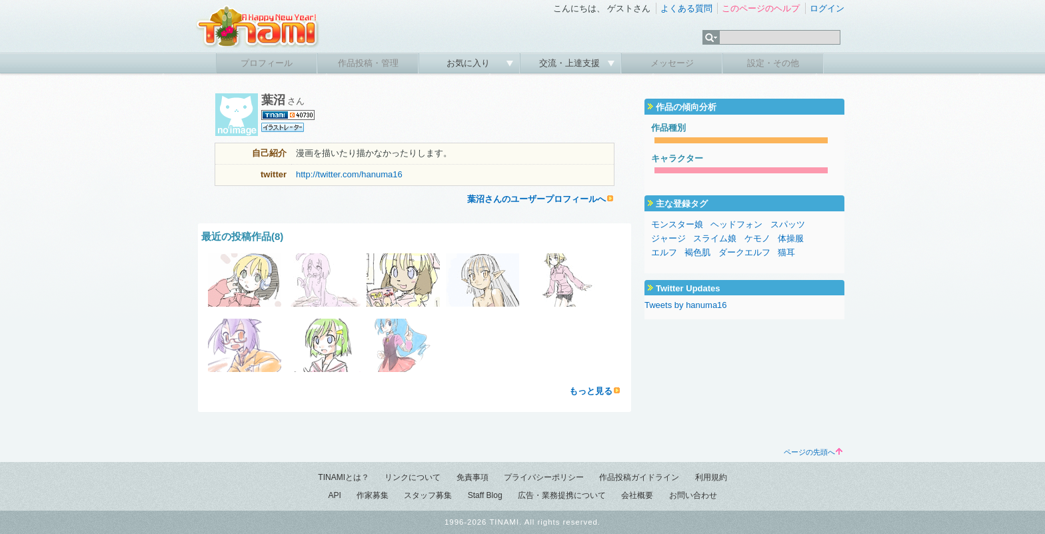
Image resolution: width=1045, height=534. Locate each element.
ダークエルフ (744, 252)
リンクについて (413, 477)
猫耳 (786, 252)
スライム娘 (714, 238)
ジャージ (668, 238)
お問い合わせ (693, 495)
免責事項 (473, 477)
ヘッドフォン (736, 224)
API (334, 495)
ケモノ (757, 238)
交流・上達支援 (570, 63)
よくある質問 (686, 8)
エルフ (664, 252)
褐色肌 (697, 252)
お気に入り (470, 63)
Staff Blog (485, 495)
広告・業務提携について (562, 495)
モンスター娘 (677, 224)
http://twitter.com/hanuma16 (349, 174)
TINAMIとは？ (343, 477)
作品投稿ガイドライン (639, 477)
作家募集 (373, 495)
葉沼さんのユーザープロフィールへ (536, 199)
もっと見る (590, 391)
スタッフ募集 (428, 495)
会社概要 (637, 495)
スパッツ (787, 224)
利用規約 (711, 477)
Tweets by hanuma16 (685, 305)
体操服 (791, 238)
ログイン (827, 8)
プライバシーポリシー (544, 477)
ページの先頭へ (813, 452)
